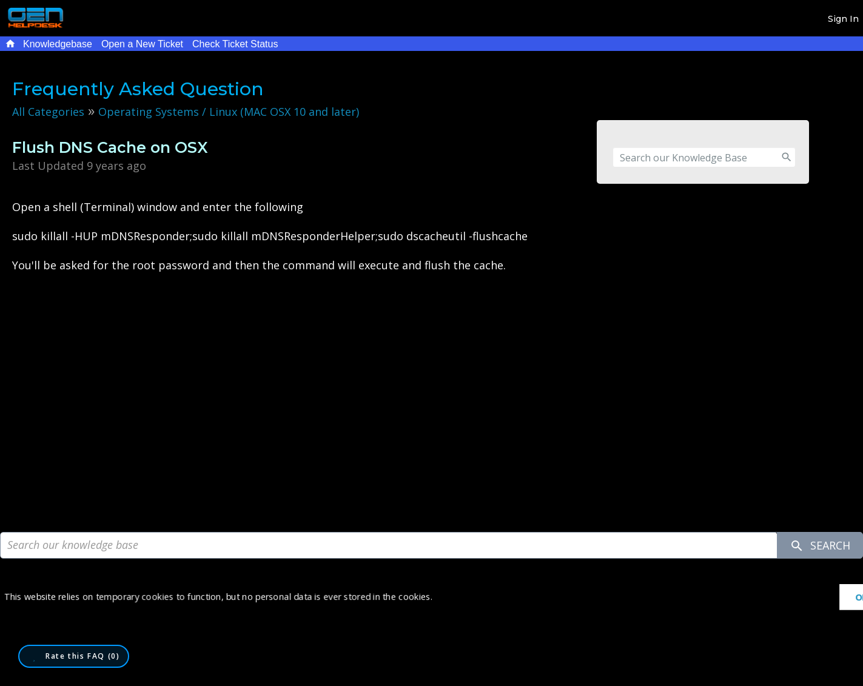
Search (820, 545)
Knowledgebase (57, 44)
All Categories (48, 111)
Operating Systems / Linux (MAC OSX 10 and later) (228, 111)
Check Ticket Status (235, 44)
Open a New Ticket (142, 44)
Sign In (843, 18)
